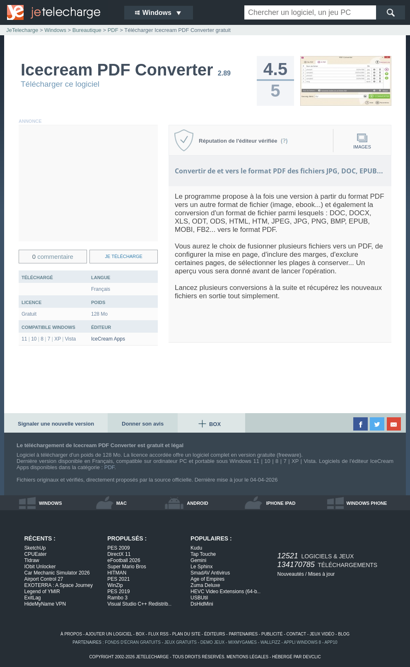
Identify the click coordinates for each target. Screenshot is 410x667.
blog (344, 634)
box (140, 634)
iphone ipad (281, 503)
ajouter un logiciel (109, 634)
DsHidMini (202, 604)
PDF (109, 467)
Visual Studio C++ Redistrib (139, 604)
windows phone (367, 503)
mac (121, 503)
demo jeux (212, 642)
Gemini (198, 560)
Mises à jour (321, 574)
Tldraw (31, 560)
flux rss (158, 634)
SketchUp (35, 548)
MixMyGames (242, 642)
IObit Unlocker (40, 567)
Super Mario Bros (126, 567)
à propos (71, 634)
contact (296, 634)
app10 (331, 642)
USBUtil (199, 598)
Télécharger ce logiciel (60, 84)
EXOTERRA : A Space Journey (58, 585)
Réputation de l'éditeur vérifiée (243, 141)
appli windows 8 (302, 642)
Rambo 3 (117, 598)
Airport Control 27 (43, 579)
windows (50, 503)
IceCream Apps (108, 339)
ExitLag (32, 598)
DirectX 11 (118, 554)
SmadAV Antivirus (210, 573)
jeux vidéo (322, 634)
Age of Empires (207, 579)
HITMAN (116, 573)
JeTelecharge (22, 30)
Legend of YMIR (42, 591)
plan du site (186, 634)
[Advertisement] (88, 183)
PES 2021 (118, 579)
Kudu (196, 548)
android (197, 503)
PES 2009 (118, 548)
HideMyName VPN (45, 604)
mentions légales (247, 657)
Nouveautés (290, 574)
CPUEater (35, 554)
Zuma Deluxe (205, 585)
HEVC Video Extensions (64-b (225, 591)
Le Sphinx (201, 567)
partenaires (243, 634)
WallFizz (270, 642)
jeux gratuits (180, 642)
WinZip (115, 585)
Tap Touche (203, 554)
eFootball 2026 (123, 560)
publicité (272, 634)
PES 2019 (118, 591)
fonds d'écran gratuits (133, 642)
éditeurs (214, 634)
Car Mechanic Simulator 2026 (57, 573)
